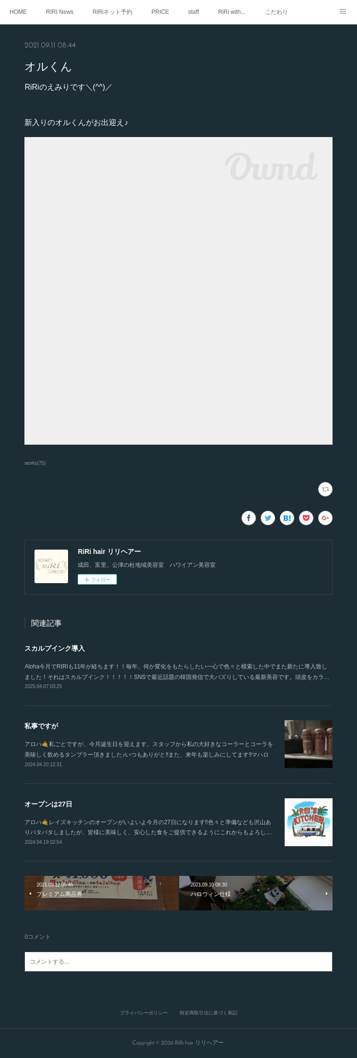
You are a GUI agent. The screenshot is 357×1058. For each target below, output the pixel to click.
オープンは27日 (48, 804)
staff (193, 12)
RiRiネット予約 (112, 12)
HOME (18, 12)
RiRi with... (231, 12)
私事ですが (41, 726)
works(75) (35, 463)
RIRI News (59, 12)
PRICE (160, 12)
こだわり (276, 12)
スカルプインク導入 (54, 648)
